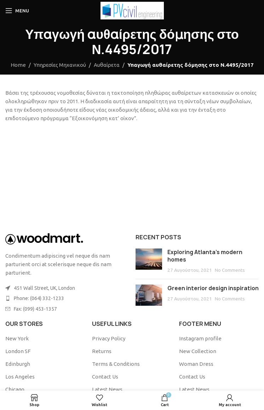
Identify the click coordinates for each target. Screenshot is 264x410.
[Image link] (44, 238)
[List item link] (66, 298)
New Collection (197, 351)
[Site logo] (132, 10)
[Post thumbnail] (149, 261)
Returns (101, 351)
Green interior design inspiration (213, 288)
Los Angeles (20, 377)
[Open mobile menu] (17, 11)
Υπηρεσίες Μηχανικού (60, 65)
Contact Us (105, 377)
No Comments (230, 270)
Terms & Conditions (116, 364)
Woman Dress (196, 364)
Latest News (107, 389)
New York (17, 338)
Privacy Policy (108, 338)
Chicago (14, 389)
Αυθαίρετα (107, 65)
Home (18, 65)
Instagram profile (200, 338)
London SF (17, 351)
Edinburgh (17, 364)
